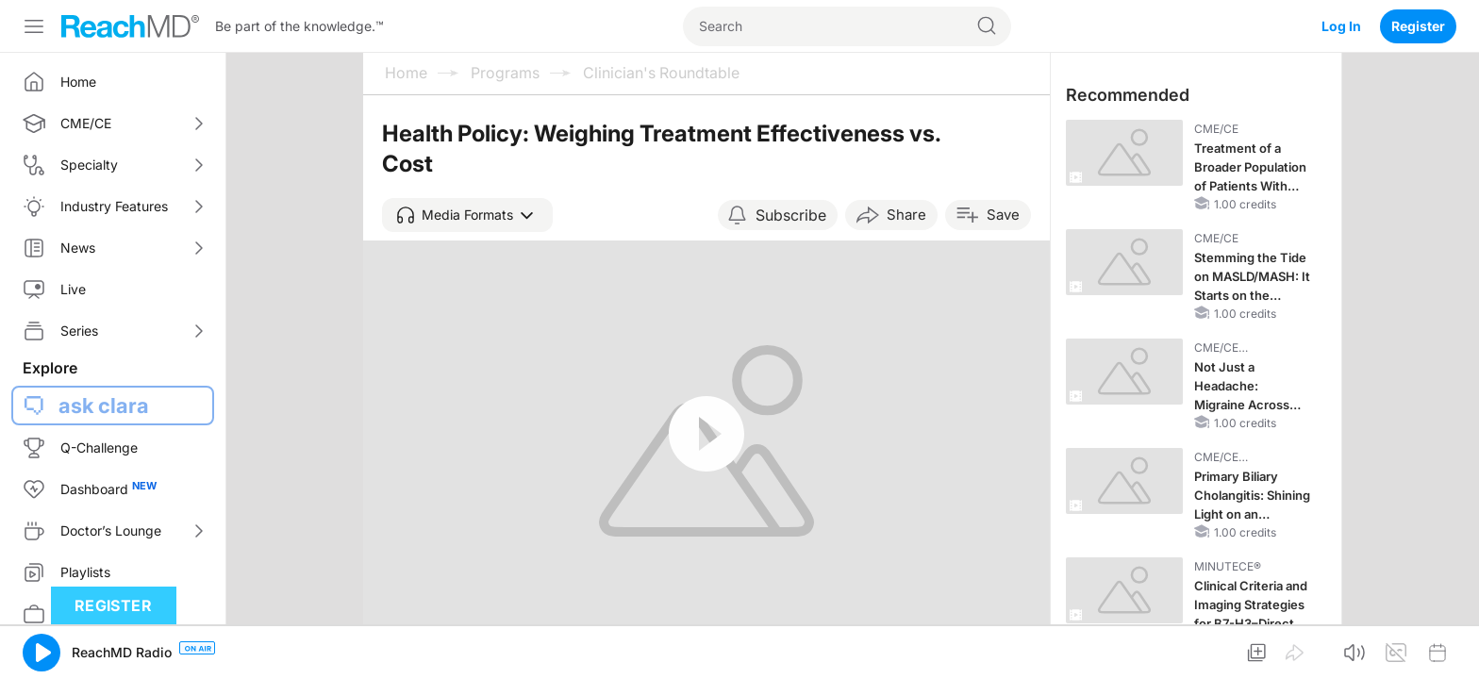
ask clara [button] (103, 405)
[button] (467, 215)
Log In (1341, 26)
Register (1418, 26)
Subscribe (791, 215)
